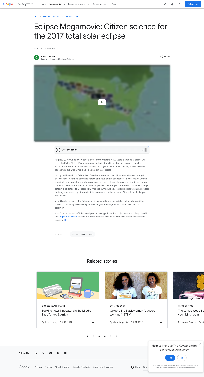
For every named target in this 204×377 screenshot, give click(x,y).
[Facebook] (58, 353)
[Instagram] (36, 353)
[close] (196, 346)
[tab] (88, 336)
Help (135, 367)
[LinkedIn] (65, 353)
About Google (62, 367)
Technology (71, 16)
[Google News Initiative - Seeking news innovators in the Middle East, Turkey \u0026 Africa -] (68, 300)
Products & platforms (79, 4)
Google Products (81, 367)
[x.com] (43, 353)
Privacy (38, 367)
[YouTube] (51, 353)
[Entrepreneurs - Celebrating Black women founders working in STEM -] (136, 300)
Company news (101, 4)
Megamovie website (67, 216)
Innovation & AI (57, 4)
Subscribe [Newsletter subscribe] (192, 4)
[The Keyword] (35, 16)
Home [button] (43, 4)
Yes (166, 360)
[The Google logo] (24, 367)
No (177, 360)
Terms (48, 367)
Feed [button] (114, 4)
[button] (165, 57)
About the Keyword (103, 367)
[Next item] (191, 298)
